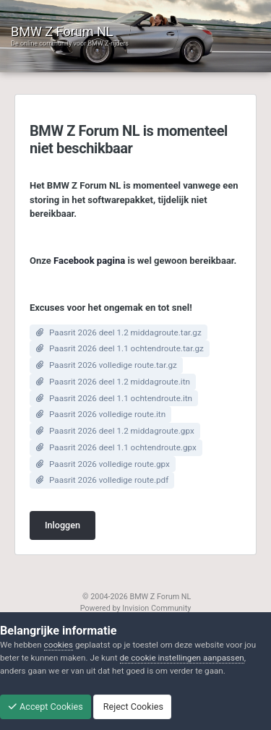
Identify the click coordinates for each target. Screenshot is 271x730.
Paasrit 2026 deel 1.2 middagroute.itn (119, 382)
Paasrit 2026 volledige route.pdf (108, 480)
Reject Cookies (132, 706)
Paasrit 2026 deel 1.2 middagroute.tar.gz (125, 332)
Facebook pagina (89, 260)
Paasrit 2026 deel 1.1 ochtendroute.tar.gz (126, 348)
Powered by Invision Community (136, 608)
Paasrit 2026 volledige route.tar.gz (113, 365)
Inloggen (62, 525)
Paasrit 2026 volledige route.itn (107, 414)
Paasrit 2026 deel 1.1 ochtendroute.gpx (123, 447)
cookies (58, 645)
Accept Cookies (45, 706)
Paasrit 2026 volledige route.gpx (109, 464)
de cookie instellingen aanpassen (182, 658)
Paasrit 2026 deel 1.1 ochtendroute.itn (120, 398)
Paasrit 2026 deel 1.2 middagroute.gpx (121, 431)
